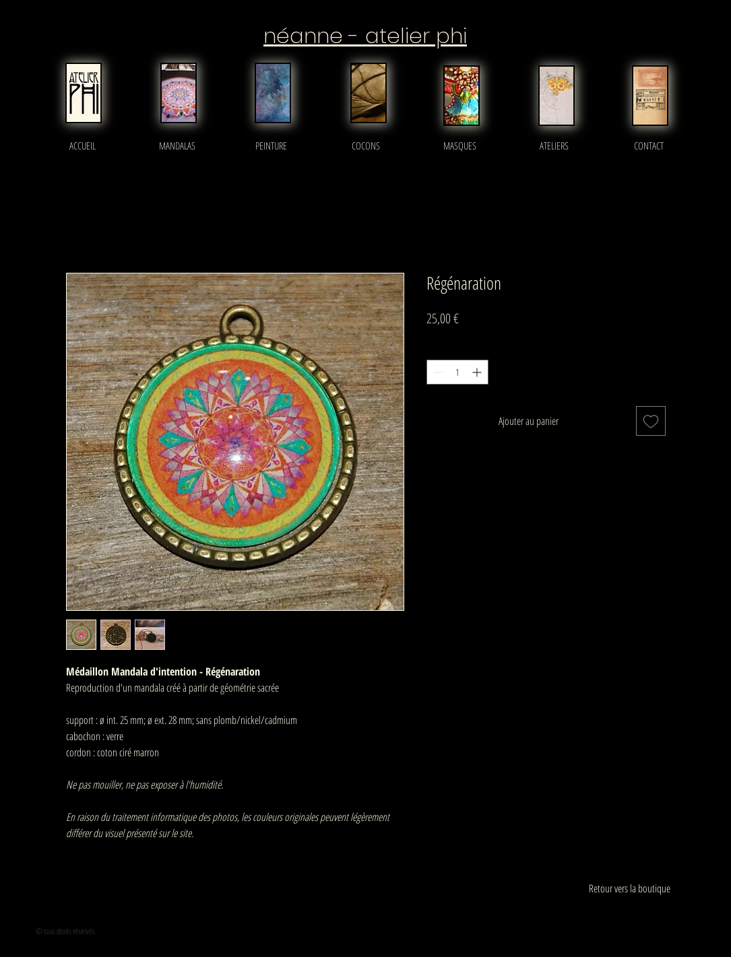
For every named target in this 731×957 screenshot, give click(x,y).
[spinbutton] (457, 372)
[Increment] (478, 372)
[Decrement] (436, 372)
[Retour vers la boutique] (630, 888)
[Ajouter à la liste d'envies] (651, 421)
